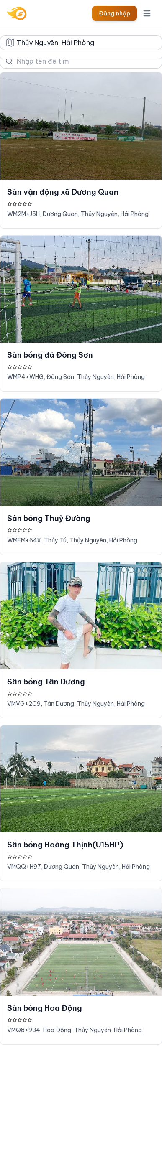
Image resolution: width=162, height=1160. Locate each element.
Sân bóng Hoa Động (44, 1008)
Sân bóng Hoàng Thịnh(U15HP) (65, 845)
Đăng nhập (114, 13)
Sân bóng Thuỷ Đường (48, 518)
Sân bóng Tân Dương (46, 682)
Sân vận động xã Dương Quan (62, 192)
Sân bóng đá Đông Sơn (50, 355)
